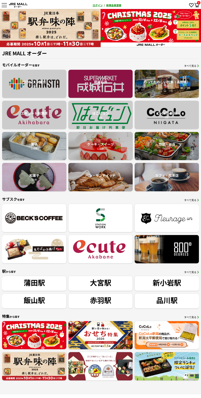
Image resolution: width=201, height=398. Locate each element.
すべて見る (191, 65)
